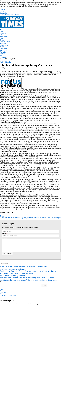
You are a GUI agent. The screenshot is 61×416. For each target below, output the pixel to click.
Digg (21, 218)
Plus (1, 38)
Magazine (3, 43)
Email (12, 218)
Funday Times (4, 48)
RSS (1, 294)
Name (3, 229)
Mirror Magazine (5, 45)
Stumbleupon (32, 218)
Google (25, 218)
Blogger (53, 218)
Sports (2, 40)
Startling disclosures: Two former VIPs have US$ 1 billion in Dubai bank (28, 280)
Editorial (2, 35)
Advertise (3, 52)
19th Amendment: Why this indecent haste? (17, 273)
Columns (3, 33)
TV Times (3, 47)
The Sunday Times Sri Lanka (8, 295)
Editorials (7, 15)
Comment (4, 238)
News (1, 31)
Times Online (14, 15)
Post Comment (7, 253)
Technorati (43, 218)
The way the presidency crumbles (13, 275)
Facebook (3, 218)
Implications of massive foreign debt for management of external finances (28, 271)
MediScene (3, 50)
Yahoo (48, 218)
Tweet (2, 216)
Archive (2, 9)
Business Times (5, 42)
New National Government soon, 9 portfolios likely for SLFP (23, 267)
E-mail (4, 233)
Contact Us (3, 13)
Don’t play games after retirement (13, 269)
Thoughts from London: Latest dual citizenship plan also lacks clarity (27, 278)
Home (2, 8)
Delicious (17, 218)
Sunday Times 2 (5, 36)
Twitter (8, 218)
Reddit (38, 218)
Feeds (2, 11)
